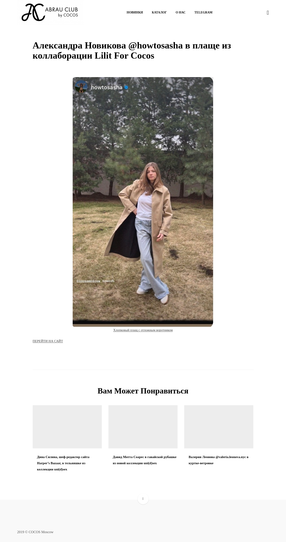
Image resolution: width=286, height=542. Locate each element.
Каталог (159, 12)
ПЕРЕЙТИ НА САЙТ (48, 341)
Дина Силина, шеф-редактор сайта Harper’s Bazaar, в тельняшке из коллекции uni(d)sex (63, 463)
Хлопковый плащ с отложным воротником (143, 330)
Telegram (203, 12)
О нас (181, 12)
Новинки (135, 12)
